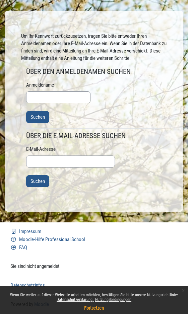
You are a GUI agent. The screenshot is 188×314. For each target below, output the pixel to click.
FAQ (18, 247)
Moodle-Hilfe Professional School (47, 239)
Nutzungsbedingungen (113, 299)
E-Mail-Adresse (41, 149)
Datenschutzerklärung (75, 299)
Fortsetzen (94, 308)
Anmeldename (40, 85)
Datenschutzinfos (27, 285)
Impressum (25, 231)
